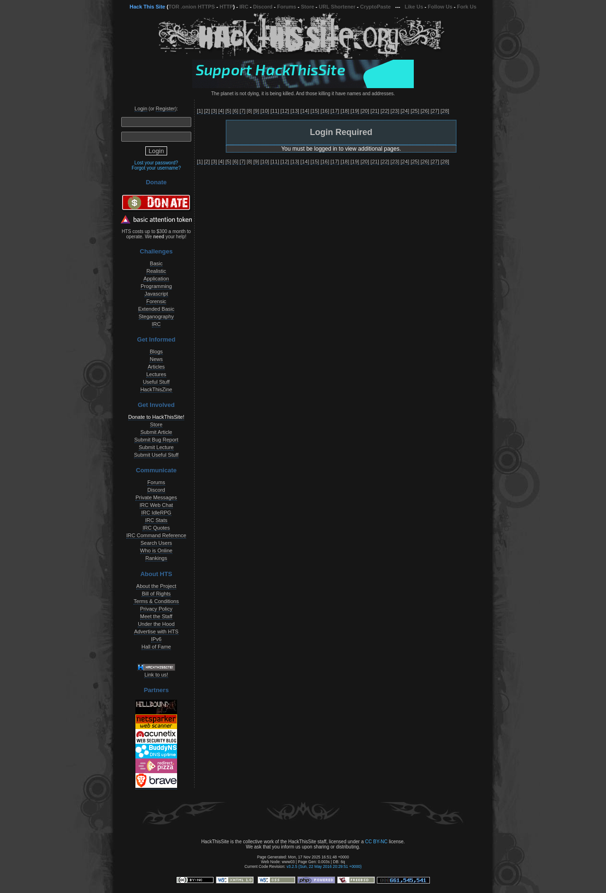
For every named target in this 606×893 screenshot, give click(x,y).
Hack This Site (147, 6)
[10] (264, 111)
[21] (375, 111)
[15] (315, 111)
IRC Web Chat (156, 505)
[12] (284, 111)
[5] (228, 111)
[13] (294, 111)
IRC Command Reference (156, 535)
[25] (414, 111)
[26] (424, 111)
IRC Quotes (156, 528)
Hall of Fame (156, 646)
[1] (200, 111)
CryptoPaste (375, 6)
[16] (325, 111)
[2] (207, 111)
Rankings (156, 558)
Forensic (156, 301)
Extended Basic (156, 309)
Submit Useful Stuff (156, 455)
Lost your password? (156, 162)
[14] (305, 111)
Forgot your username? (156, 168)
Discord (263, 6)
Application (156, 278)
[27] (434, 111)
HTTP (226, 6)
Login (140, 108)
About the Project (156, 586)
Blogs (156, 351)
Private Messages (156, 497)
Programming (156, 286)
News (156, 359)
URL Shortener (337, 6)
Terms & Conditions (156, 601)
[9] (256, 111)
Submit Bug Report (156, 439)
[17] (334, 111)
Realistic (156, 271)
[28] (445, 111)
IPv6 (156, 639)
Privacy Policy (156, 609)
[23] (395, 111)
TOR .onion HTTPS (192, 6)
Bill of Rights (156, 593)
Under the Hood (156, 624)
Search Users (156, 543)
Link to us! (156, 674)
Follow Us (440, 6)
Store (307, 6)
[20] (364, 111)
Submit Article (156, 432)
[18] (344, 111)
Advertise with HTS (156, 631)
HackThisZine (156, 389)
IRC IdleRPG (156, 512)
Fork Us (466, 6)
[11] (274, 111)
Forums (286, 6)
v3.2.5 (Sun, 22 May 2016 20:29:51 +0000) (324, 866)
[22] (385, 111)
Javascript (156, 294)
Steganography (156, 316)
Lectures (156, 374)
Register (165, 108)
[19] (354, 111)
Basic (156, 263)
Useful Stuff (156, 382)
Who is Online (156, 550)
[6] (235, 111)
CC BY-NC (376, 841)
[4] (221, 111)
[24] (405, 111)
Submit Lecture (156, 447)
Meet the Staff (156, 616)
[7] (242, 111)
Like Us (414, 6)
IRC (244, 6)
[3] (214, 111)
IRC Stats (156, 520)
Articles (156, 367)
